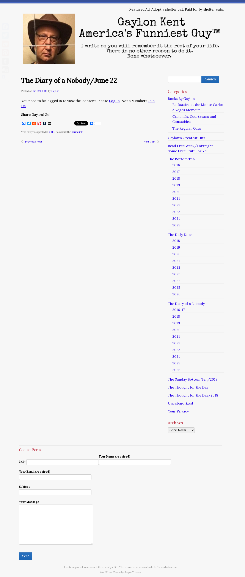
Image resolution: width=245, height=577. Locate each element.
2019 (51, 131)
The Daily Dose (180, 234)
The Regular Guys (186, 128)
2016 (176, 165)
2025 (176, 225)
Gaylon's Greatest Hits (186, 138)
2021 (176, 198)
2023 (176, 212)
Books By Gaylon (181, 98)
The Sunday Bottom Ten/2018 (192, 379)
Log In (114, 101)
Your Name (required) (135, 459)
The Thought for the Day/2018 (193, 395)
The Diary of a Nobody (186, 303)
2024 (176, 218)
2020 (176, 192)
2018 (176, 178)
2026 (176, 294)
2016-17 (178, 309)
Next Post (149, 141)
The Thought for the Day (188, 387)
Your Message (56, 504)
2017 (176, 171)
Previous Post (33, 141)
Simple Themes (132, 572)
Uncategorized (180, 403)
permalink (77, 131)
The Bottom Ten (181, 159)
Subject (55, 489)
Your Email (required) (55, 474)
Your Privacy (178, 411)
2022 (176, 205)
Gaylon (55, 91)
